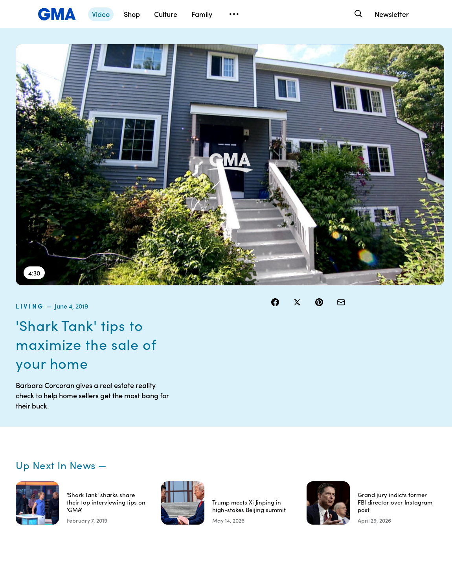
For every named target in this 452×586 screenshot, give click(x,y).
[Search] (357, 13)
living (283, 48)
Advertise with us (248, 520)
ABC (332, 439)
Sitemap (385, 410)
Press (285, 474)
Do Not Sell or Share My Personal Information (247, 463)
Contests (242, 410)
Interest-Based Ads (291, 435)
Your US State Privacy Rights (296, 414)
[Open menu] (234, 14)
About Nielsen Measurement (296, 456)
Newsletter (392, 14)
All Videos (339, 453)
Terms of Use (247, 425)
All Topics (338, 467)
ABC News (340, 425)
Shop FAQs (340, 410)
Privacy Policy (248, 439)
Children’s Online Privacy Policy (248, 495)
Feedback (291, 488)
